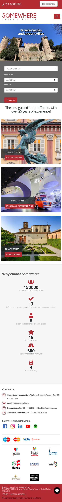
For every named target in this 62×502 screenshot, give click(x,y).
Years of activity (31, 371)
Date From (8, 74)
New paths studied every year (31, 354)
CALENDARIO (48, 4)
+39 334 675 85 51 (40, 413)
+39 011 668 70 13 (29, 408)
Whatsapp (24, 413)
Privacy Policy (7, 498)
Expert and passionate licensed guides (31, 324)
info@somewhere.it (21, 403)
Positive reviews (31, 341)
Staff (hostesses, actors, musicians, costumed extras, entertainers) (31, 307)
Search (11, 100)
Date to (7, 84)
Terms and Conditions (32, 498)
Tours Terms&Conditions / (14, 494)
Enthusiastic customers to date (31, 290)
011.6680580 (12, 4)
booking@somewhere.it (47, 408)
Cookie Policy (18, 498)
